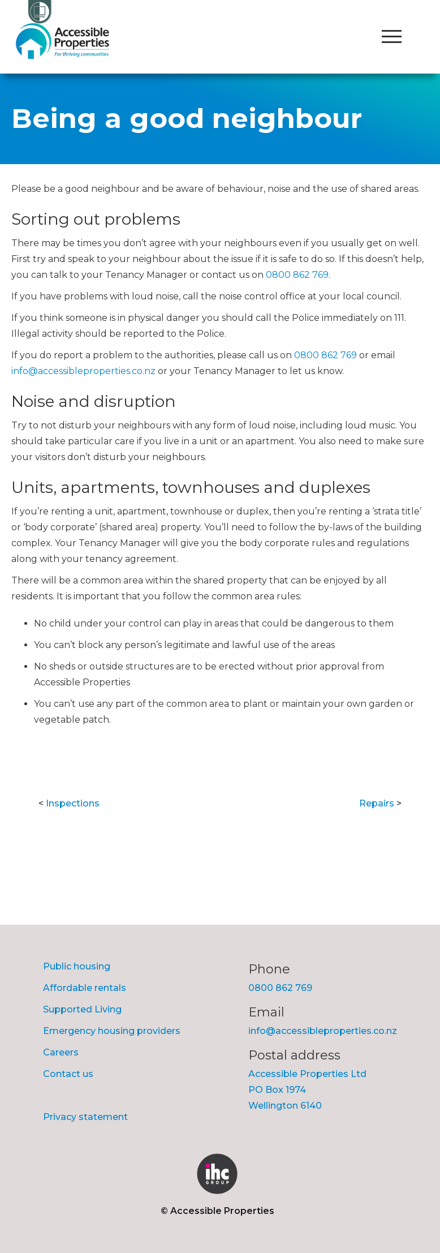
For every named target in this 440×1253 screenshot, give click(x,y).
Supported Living (82, 1009)
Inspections (73, 803)
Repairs (376, 803)
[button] (391, 37)
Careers (61, 1052)
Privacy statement (85, 1117)
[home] (65, 41)
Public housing (76, 966)
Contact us (68, 1074)
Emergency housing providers (111, 1030)
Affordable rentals (84, 987)
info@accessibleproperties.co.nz (83, 371)
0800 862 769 (297, 274)
